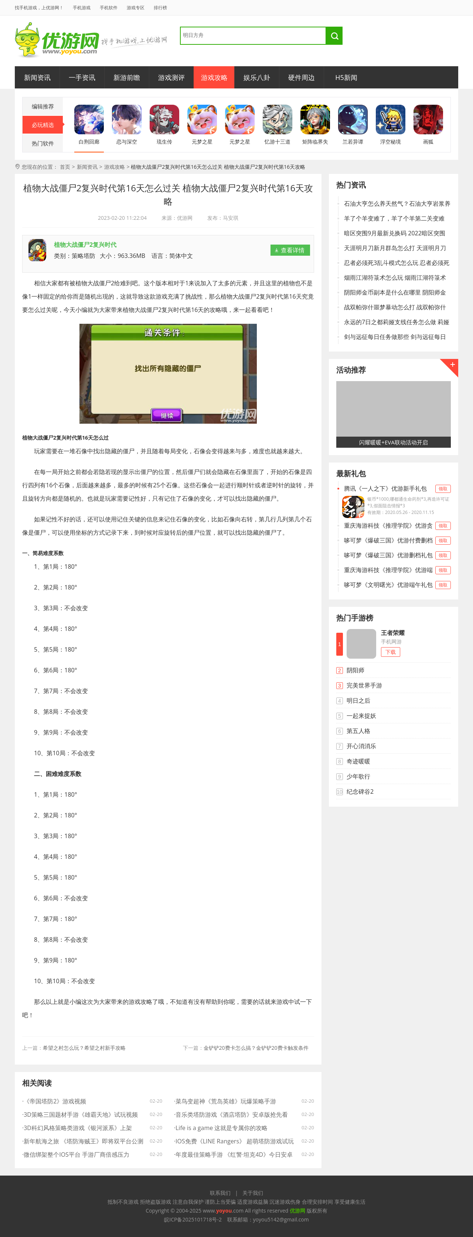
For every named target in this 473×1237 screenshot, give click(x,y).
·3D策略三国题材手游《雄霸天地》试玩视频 (80, 1114)
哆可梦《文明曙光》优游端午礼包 (393, 585)
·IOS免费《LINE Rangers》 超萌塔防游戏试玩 (234, 1141)
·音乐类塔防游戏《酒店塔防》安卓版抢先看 (231, 1114)
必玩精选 (47, 124)
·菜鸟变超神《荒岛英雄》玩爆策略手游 (225, 1101)
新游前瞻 (126, 77)
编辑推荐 (43, 106)
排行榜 (160, 7)
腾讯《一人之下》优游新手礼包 (393, 488)
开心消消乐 (361, 746)
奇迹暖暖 (358, 761)
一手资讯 (82, 77)
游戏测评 (171, 77)
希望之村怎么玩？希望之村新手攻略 (84, 1047)
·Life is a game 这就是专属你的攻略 (221, 1128)
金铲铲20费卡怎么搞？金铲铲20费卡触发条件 (256, 1047)
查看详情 (292, 250)
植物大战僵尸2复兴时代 (85, 245)
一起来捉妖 (361, 715)
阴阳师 (355, 670)
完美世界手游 (364, 685)
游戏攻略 (214, 77)
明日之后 (358, 700)
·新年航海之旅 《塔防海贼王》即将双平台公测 (82, 1141)
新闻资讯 (37, 77)
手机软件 (109, 7)
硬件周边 (301, 77)
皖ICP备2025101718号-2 (193, 1219)
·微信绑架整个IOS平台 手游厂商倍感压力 (75, 1154)
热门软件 (43, 143)
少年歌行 (358, 776)
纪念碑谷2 (360, 791)
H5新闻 (346, 77)
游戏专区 (135, 7)
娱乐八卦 (257, 77)
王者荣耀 (393, 633)
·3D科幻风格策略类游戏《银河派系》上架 (77, 1128)
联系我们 (220, 1192)
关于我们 (252, 1192)
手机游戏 (82, 7)
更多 (449, 368)
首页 (65, 166)
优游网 (57, 40)
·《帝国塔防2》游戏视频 (54, 1101)
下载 (390, 651)
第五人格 (358, 731)
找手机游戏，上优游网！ (39, 7)
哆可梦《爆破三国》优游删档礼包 (393, 555)
